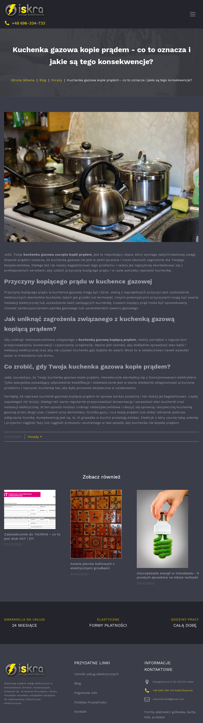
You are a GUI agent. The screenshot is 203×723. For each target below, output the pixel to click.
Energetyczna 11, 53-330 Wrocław (173, 692)
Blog (42, 90)
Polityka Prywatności (90, 713)
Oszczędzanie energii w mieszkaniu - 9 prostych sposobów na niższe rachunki (168, 586)
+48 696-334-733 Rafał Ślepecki (173, 700)
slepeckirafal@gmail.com (168, 709)
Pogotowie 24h (85, 703)
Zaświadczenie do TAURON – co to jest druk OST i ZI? (32, 547)
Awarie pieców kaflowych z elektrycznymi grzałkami (92, 576)
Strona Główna (23, 90)
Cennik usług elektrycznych (96, 684)
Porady (56, 90)
